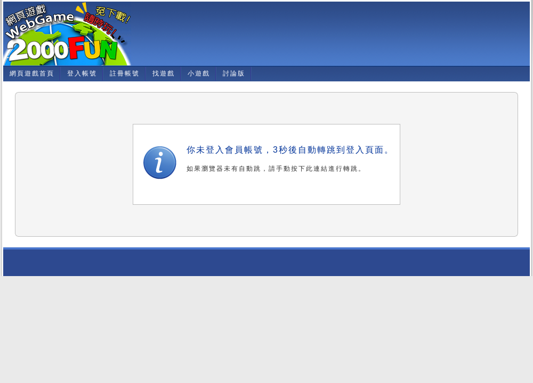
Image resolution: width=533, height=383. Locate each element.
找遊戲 (163, 73)
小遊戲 (199, 73)
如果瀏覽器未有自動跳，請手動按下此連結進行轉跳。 (276, 168)
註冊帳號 (125, 73)
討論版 (234, 73)
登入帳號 (82, 73)
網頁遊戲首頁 (32, 73)
